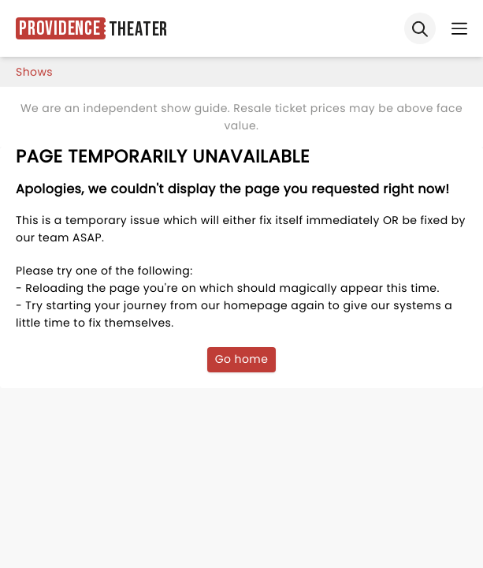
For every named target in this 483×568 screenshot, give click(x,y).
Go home (242, 359)
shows (34, 72)
